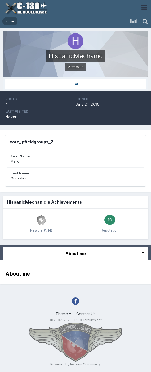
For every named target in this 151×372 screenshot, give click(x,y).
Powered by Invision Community (75, 364)
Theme (63, 313)
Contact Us (85, 313)
